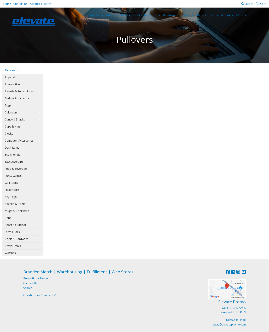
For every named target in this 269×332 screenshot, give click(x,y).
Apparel (10, 77)
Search (247, 4)
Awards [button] (110, 15)
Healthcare (12, 190)
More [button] (239, 15)
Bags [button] (124, 15)
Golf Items (11, 183)
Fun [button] (155, 15)
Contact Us (20, 4)
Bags (8, 105)
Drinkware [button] (140, 15)
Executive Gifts (14, 162)
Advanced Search (40, 4)
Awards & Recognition (19, 91)
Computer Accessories (19, 140)
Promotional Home (35, 278)
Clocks (9, 133)
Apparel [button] (95, 15)
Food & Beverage (16, 169)
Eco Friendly (12, 154)
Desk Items (12, 147)
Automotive (12, 84)
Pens (8, 218)
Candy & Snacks (15, 119)
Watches (10, 253)
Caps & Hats (12, 126)
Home (7, 4)
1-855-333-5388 (236, 320)
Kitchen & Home (15, 204)
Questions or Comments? (39, 295)
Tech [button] (212, 15)
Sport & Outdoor (15, 225)
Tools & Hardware (16, 239)
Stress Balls (12, 232)
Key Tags (11, 197)
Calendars (11, 112)
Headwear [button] (169, 15)
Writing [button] (226, 15)
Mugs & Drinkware (17, 211)
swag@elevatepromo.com (229, 324)
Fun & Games (13, 176)
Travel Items (13, 246)
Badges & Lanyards (17, 98)
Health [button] (186, 15)
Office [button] (199, 15)
